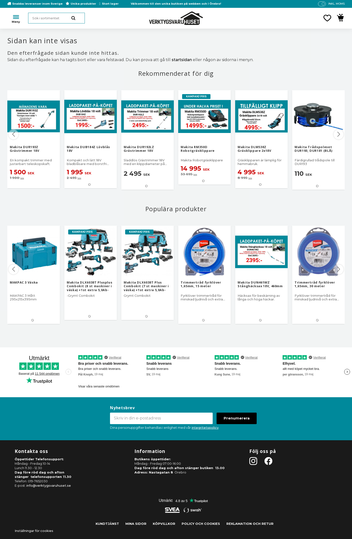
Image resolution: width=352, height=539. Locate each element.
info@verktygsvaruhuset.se (48, 485)
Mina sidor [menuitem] (135, 524)
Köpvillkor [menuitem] (164, 524)
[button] (327, 18)
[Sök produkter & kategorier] (56, 18)
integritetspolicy (205, 427)
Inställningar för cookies (34, 531)
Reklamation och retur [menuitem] (250, 524)
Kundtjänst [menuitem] (107, 524)
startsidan (182, 59)
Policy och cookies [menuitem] (201, 524)
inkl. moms (336, 3)
